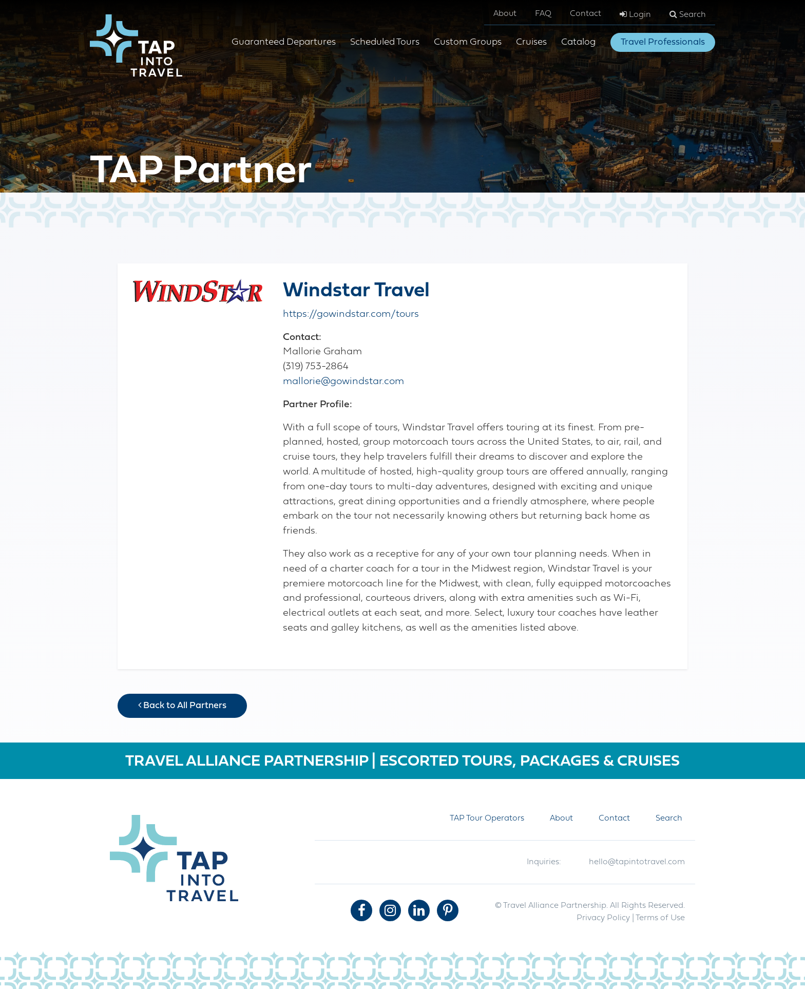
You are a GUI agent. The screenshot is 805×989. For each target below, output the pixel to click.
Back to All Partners (182, 705)
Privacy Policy (603, 918)
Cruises (531, 42)
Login (635, 14)
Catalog (578, 42)
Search (687, 14)
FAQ (543, 14)
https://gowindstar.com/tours (351, 314)
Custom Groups (468, 42)
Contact (585, 14)
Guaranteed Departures (284, 42)
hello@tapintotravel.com (637, 862)
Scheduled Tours (384, 42)
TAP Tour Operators (487, 818)
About (504, 14)
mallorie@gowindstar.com (343, 382)
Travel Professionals (663, 42)
